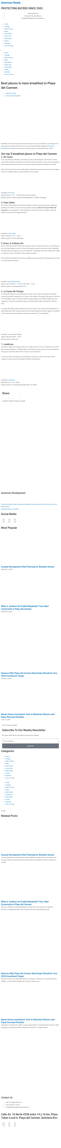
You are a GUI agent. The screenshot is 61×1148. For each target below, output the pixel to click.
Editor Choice (8, 29)
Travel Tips (7, 36)
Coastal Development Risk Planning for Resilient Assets (27, 566)
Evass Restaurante (14, 281)
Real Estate (8, 38)
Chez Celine (12, 233)
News (6, 31)
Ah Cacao (11, 193)
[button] (30, 50)
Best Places (8, 33)
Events (6, 41)
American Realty (11, 2)
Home (6, 24)
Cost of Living (8, 45)
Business (7, 43)
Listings (6, 26)
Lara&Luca (11, 380)
